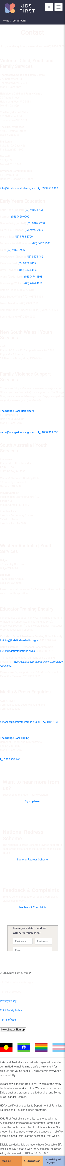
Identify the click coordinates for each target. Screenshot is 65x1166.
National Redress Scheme (32, 859)
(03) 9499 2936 (34, 230)
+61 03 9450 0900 (10, 991)
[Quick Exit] (11, 1161)
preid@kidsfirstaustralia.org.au (18, 651)
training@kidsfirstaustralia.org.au (19, 640)
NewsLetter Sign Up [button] (13, 1029)
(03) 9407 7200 (36, 223)
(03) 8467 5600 (41, 243)
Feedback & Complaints (32, 907)
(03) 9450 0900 (20, 216)
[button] (32, 801)
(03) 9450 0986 (16, 250)
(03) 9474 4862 (33, 283)
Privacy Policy (8, 1001)
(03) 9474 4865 (27, 263)
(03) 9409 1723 (34, 210)
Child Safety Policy (11, 1010)
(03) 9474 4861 (35, 256)
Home (6, 20)
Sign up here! (32, 801)
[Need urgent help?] (32, 1161)
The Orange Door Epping (14, 738)
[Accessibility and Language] (54, 1161)
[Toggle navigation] (58, 7)
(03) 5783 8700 (23, 236)
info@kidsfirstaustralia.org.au (17, 982)
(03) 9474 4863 (28, 270)
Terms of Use (8, 1019)
